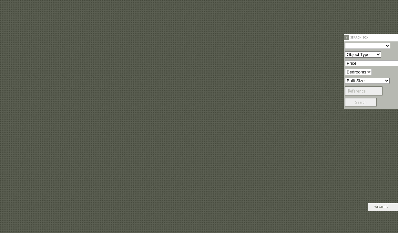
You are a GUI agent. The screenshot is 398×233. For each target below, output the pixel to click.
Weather (381, 207)
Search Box (359, 37)
